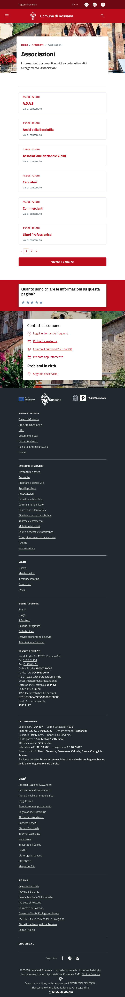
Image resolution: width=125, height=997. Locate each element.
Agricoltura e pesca (29, 472)
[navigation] (7, 16)
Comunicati (25, 584)
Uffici (21, 430)
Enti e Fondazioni (28, 441)
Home (24, 45)
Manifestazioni (27, 573)
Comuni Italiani (27, 930)
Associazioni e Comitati (31, 642)
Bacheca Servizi (27, 823)
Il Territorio (24, 620)
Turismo (23, 543)
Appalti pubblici (27, 488)
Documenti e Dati (28, 436)
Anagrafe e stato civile (31, 483)
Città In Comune (91, 974)
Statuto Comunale (29, 828)
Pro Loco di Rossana (30, 902)
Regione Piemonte (29, 886)
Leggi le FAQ (26, 801)
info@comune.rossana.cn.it (41, 681)
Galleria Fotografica (29, 626)
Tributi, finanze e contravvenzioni (37, 537)
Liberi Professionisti (37, 234)
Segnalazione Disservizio (32, 812)
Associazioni (31, 97)
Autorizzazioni (26, 494)
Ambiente (24, 477)
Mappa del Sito (27, 866)
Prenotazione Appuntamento (35, 806)
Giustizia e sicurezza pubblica (35, 515)
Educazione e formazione (33, 510)
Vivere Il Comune (62, 261)
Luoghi (22, 615)
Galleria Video (26, 631)
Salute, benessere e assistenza (36, 532)
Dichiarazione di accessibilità (34, 790)
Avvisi (22, 590)
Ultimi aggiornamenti (30, 855)
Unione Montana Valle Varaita (36, 897)
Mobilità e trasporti (29, 526)
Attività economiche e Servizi (35, 637)
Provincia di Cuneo (29, 891)
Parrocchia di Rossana (31, 908)
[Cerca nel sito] (102, 16)
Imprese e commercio (31, 521)
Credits (22, 850)
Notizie (22, 568)
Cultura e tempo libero (31, 504)
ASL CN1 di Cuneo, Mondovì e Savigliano (41, 919)
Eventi (22, 609)
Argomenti (38, 45)
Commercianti (33, 208)
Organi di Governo (29, 419)
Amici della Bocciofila (38, 129)
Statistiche (25, 861)
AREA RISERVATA (60, 992)
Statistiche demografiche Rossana (38, 924)
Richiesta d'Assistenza (31, 817)
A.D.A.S (28, 103)
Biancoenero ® (40, 987)
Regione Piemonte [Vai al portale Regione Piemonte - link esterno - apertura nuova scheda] (28, 4)
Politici (22, 452)
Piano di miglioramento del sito (36, 795)
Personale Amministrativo (33, 446)
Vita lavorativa (27, 548)
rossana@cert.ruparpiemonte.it (43, 676)
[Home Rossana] (49, 16)
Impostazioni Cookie (30, 844)
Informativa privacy (29, 834)
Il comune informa (29, 579)
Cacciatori (30, 182)
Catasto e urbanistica (30, 499)
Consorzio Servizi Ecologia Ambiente (39, 913)
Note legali (25, 839)
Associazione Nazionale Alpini (44, 155)
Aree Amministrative (30, 425)
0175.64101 (30, 660)
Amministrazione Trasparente (35, 785)
